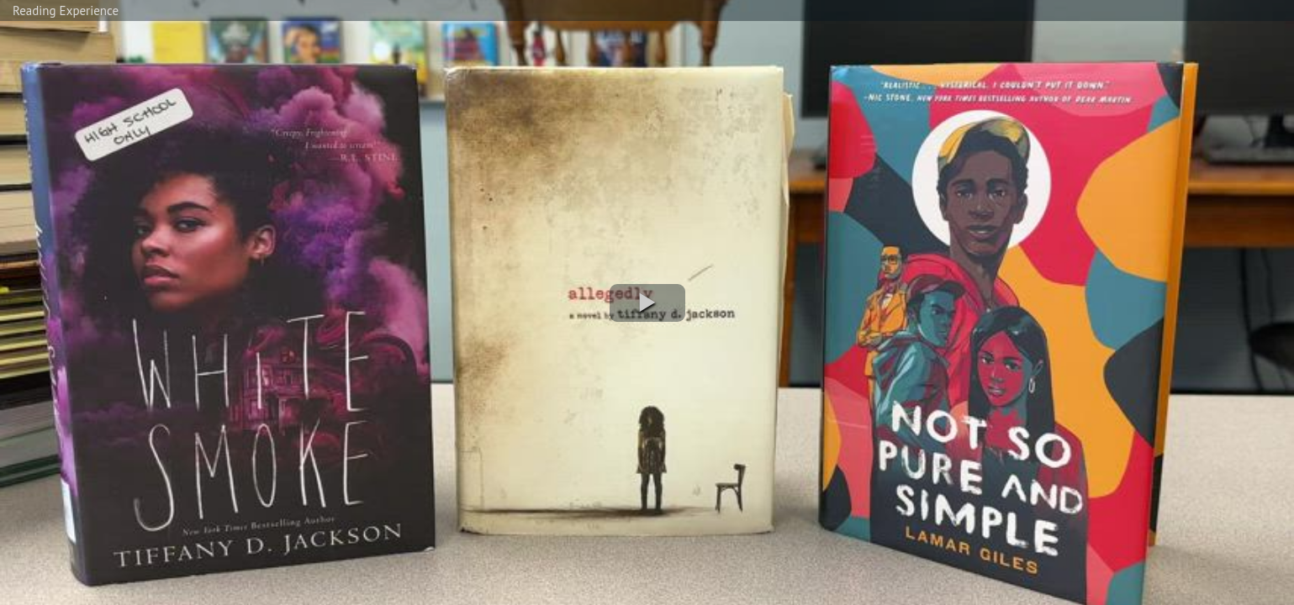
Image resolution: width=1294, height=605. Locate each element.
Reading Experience (66, 10)
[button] (647, 303)
